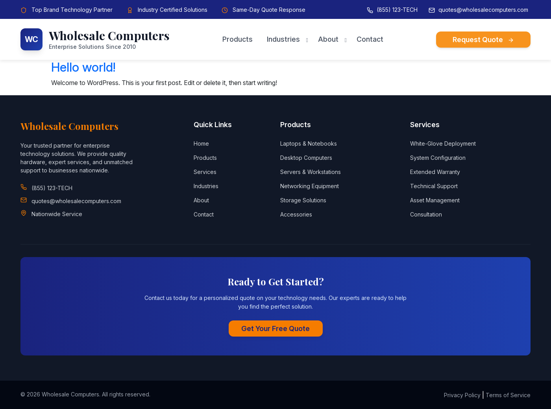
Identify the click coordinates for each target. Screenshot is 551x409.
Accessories (296, 214)
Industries (283, 39)
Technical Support (434, 186)
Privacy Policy (462, 395)
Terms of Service (508, 395)
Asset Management (435, 200)
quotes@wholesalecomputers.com (483, 9)
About (328, 39)
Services (205, 171)
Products (237, 39)
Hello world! (83, 67)
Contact (370, 39)
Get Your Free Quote (275, 328)
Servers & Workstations (310, 171)
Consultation (426, 214)
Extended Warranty (435, 171)
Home (201, 143)
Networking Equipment (309, 186)
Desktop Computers (306, 157)
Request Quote (483, 39)
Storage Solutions (303, 200)
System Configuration (438, 157)
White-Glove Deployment (443, 143)
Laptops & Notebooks (308, 143)
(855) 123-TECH (397, 9)
